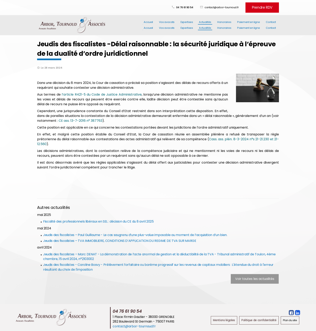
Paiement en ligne (248, 24)
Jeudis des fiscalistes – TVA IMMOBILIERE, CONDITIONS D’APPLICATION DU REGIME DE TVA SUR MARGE (119, 240)
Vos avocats (167, 24)
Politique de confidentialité (260, 319)
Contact (271, 24)
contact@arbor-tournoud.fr (229, 6)
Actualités (205, 24)
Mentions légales (226, 319)
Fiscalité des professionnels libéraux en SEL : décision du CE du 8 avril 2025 (98, 221)
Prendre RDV (266, 6)
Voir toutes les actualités (254, 278)
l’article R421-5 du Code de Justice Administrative (101, 94)
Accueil (148, 24)
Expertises (187, 24)
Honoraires (224, 24)
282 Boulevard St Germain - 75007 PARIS (145, 321)
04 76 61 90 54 (192, 6)
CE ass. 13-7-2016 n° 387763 (80, 120)
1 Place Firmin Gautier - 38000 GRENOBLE (145, 316)
